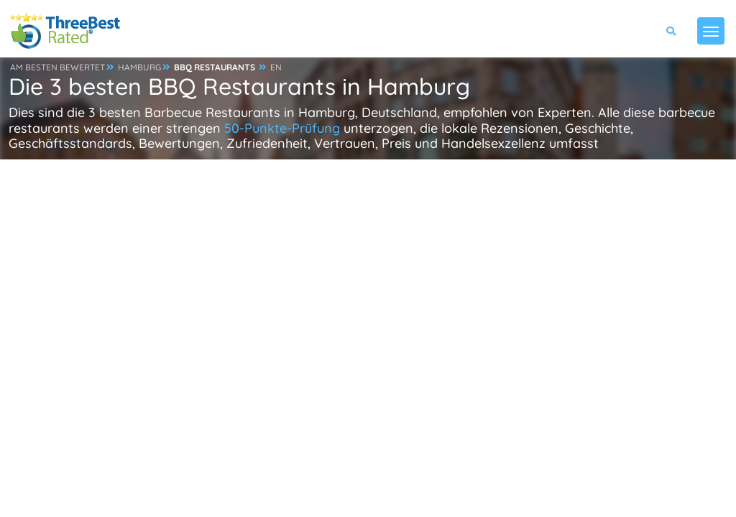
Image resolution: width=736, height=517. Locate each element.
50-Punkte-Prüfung (282, 128)
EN (276, 67)
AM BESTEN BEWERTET (57, 67)
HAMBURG (139, 67)
